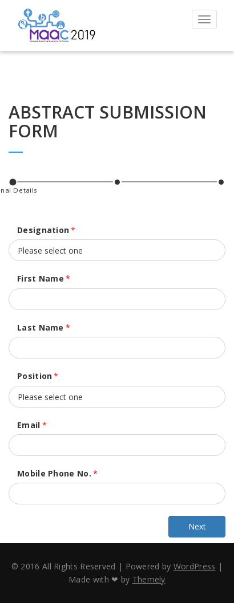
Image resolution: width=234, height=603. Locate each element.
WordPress (195, 566)
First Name (43, 278)
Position (38, 375)
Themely (149, 579)
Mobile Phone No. (57, 473)
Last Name (43, 327)
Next (197, 526)
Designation (46, 230)
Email (32, 424)
